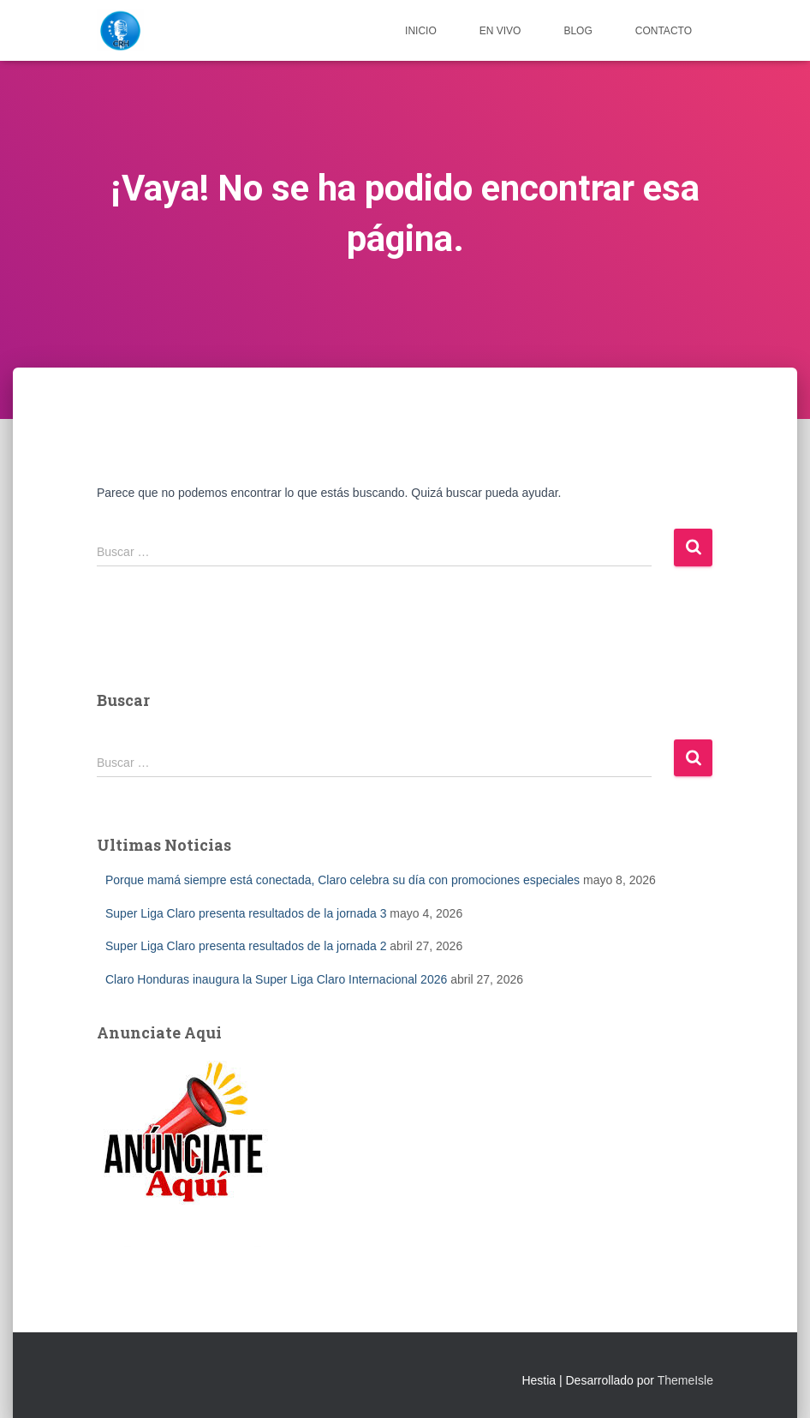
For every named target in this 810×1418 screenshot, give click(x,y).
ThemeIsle (685, 1380)
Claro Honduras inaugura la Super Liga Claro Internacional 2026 (276, 979)
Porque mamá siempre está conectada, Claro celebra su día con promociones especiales (342, 880)
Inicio (421, 31)
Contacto (663, 31)
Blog (577, 31)
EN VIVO (500, 31)
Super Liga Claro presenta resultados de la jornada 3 (245, 913)
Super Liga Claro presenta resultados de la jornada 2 (245, 946)
